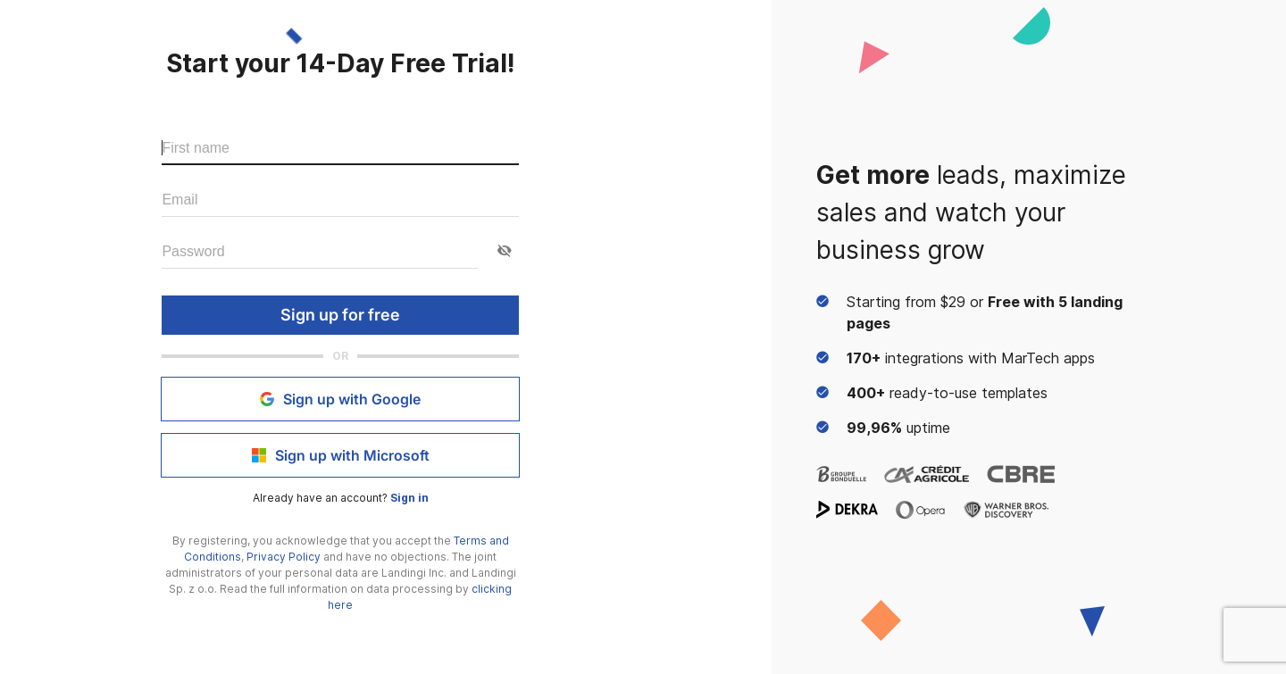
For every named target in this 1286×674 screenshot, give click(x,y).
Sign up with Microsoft (340, 455)
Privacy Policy (283, 556)
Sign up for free (340, 315)
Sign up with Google (340, 399)
